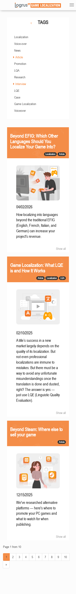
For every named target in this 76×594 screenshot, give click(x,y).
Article (19, 57)
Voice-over (20, 43)
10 (65, 557)
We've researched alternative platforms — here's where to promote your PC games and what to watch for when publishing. (37, 513)
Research (19, 77)
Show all (61, 248)
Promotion (20, 63)
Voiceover (20, 110)
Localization (21, 37)
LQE (16, 90)
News (17, 50)
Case (17, 97)
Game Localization (25, 104)
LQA (16, 70)
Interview (20, 84)
